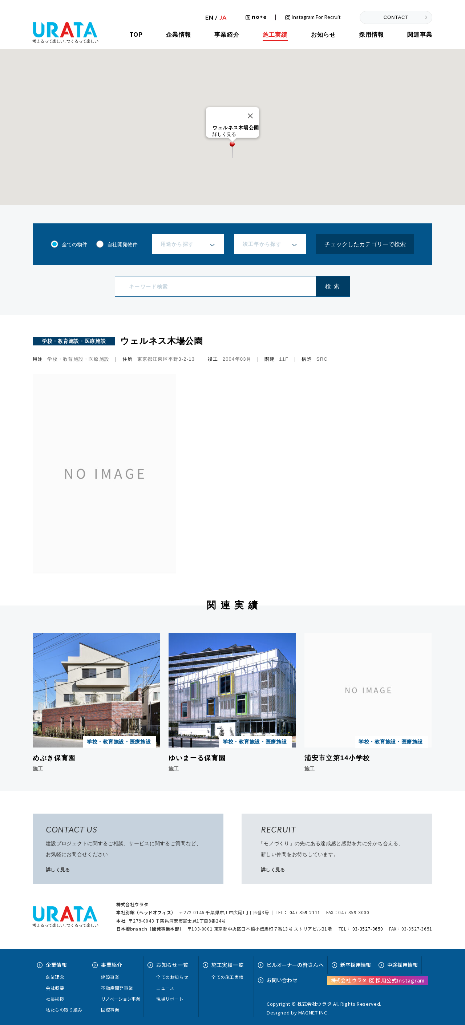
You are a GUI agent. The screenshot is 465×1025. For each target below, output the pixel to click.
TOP (136, 35)
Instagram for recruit (313, 17)
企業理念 (55, 977)
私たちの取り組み (64, 1009)
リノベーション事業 (120, 999)
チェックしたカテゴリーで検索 (365, 244)
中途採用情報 (402, 964)
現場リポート (170, 999)
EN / (216, 17)
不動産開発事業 (117, 988)
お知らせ (323, 35)
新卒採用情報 (355, 964)
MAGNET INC (312, 1012)
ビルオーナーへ (295, 964)
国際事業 (110, 1009)
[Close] (250, 116)
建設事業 (110, 977)
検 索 (332, 286)
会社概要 (55, 988)
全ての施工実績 (227, 977)
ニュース (165, 988)
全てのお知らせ (172, 977)
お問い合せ (282, 980)
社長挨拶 (55, 999)
